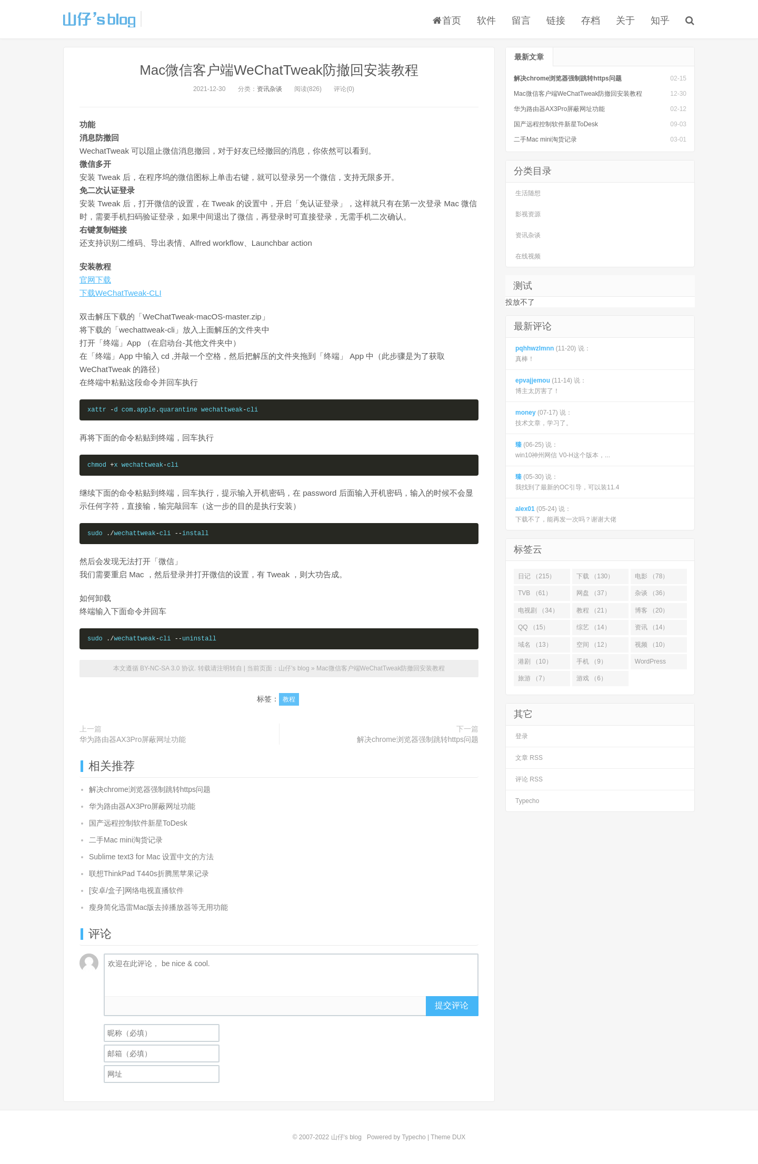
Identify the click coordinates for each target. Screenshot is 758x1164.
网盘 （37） (593, 593)
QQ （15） (533, 627)
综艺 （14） (593, 627)
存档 (590, 20)
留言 (521, 20)
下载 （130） (595, 576)
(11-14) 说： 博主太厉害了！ (550, 386)
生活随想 (528, 193)
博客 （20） (652, 610)
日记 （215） (536, 576)
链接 (555, 20)
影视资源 (528, 214)
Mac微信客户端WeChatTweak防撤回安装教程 (278, 70)
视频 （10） (652, 644)
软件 (486, 20)
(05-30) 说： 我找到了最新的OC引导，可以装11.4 (567, 482)
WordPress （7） (650, 663)
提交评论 (451, 1005)
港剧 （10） (535, 661)
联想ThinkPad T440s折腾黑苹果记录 (149, 873)
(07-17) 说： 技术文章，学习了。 (543, 418)
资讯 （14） (652, 627)
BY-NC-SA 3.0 (160, 668)
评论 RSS (529, 779)
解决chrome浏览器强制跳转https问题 (417, 739)
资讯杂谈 (269, 89)
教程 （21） (593, 610)
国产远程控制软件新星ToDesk (138, 823)
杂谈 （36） (652, 593)
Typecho (527, 801)
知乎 (660, 20)
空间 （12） (593, 644)
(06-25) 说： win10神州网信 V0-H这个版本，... (562, 450)
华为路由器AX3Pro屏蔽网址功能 (132, 739)
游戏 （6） (591, 678)
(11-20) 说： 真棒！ (553, 354)
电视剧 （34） (538, 610)
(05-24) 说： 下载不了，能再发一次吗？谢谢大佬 (565, 514)
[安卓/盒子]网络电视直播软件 (136, 890)
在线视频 (528, 256)
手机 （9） (591, 661)
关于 (625, 20)
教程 (289, 699)
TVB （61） (535, 593)
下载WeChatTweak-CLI (120, 292)
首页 (447, 20)
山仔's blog (99, 19)
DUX (458, 1137)
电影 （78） (652, 576)
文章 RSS (529, 757)
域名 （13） (535, 644)
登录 (521, 736)
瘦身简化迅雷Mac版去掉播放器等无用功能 (158, 907)
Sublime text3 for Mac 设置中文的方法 (151, 856)
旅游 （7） (533, 678)
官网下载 (95, 279)
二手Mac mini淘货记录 (126, 840)
